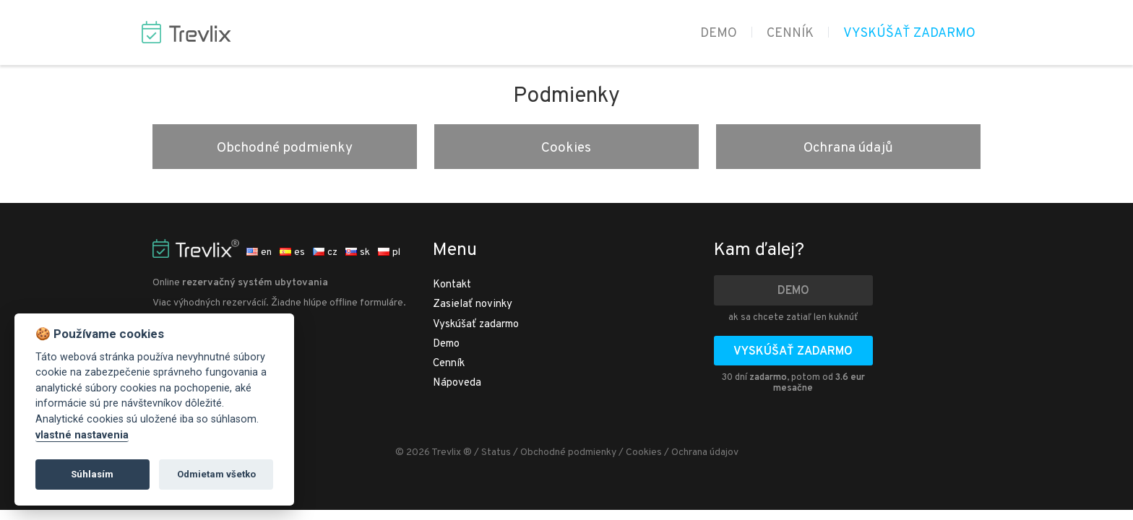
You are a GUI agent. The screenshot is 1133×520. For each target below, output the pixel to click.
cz (325, 252)
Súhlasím (92, 474)
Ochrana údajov (704, 452)
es (292, 252)
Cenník (790, 33)
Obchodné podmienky (285, 148)
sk (357, 252)
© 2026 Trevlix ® (433, 452)
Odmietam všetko (216, 474)
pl (389, 252)
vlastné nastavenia (82, 435)
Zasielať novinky (472, 304)
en (259, 252)
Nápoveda (457, 383)
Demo (718, 33)
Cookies (566, 148)
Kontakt (452, 285)
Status (496, 452)
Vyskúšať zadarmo (909, 33)
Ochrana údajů (848, 148)
